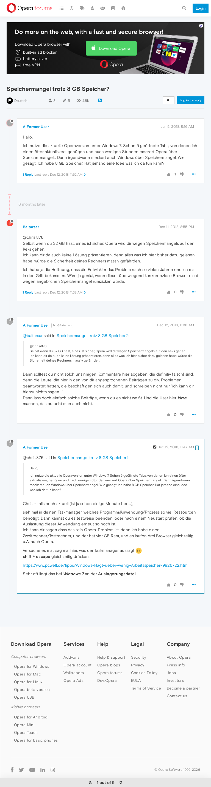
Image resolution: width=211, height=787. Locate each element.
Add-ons (71, 646)
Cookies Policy (144, 661)
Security (138, 646)
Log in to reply (190, 89)
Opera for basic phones (36, 728)
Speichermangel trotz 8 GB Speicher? (92, 324)
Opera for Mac (27, 663)
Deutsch (20, 89)
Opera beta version (32, 678)
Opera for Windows (31, 655)
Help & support (111, 646)
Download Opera (114, 36)
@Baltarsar (62, 314)
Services (73, 633)
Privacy (138, 654)
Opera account (77, 654)
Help (102, 633)
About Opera (179, 646)
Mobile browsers (25, 695)
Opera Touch (26, 721)
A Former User (36, 115)
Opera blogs (108, 654)
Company (178, 633)
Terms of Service (146, 677)
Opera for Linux (28, 670)
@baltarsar (33, 324)
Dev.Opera (107, 669)
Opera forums (110, 661)
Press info (176, 654)
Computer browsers (28, 645)
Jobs (171, 661)
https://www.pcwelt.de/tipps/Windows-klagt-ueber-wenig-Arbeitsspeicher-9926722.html (105, 554)
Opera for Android (31, 705)
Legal (137, 633)
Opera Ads (73, 669)
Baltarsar (31, 215)
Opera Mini (24, 713)
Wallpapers (73, 661)
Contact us (177, 684)
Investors (175, 669)
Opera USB (24, 686)
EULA (136, 669)
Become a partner (183, 677)
